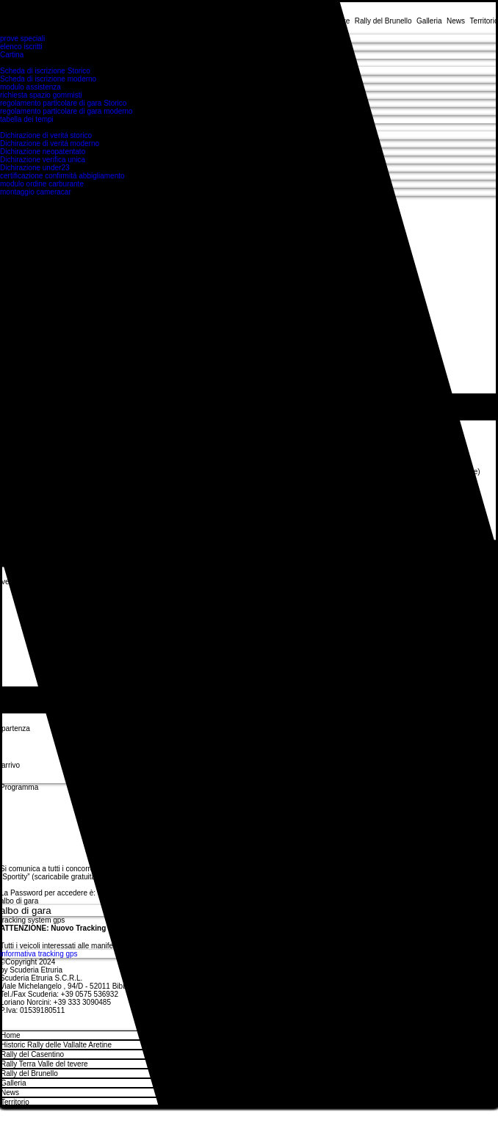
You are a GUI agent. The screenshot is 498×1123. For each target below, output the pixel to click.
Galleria (13, 1083)
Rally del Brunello (29, 1073)
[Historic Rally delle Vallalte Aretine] (478, 1045)
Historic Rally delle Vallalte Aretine (56, 1045)
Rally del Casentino (32, 1054)
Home (11, 1035)
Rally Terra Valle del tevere (44, 1064)
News (10, 1093)
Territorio (15, 1102)
